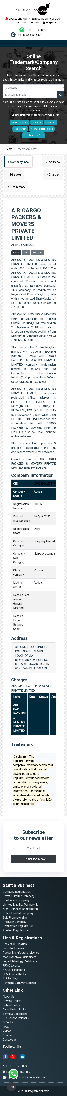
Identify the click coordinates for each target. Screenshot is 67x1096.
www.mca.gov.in (50, 114)
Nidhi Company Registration (20, 909)
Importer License (13, 948)
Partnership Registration (18, 926)
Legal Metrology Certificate (20, 961)
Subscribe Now (33, 859)
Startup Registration (16, 930)
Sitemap (8, 1035)
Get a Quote (20, 22)
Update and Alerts (17, 18)
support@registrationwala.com (25, 1077)
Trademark (17, 187)
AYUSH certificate (14, 970)
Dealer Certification (15, 944)
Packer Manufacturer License (21, 952)
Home (9, 149)
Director (15, 174)
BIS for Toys (11, 978)
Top (11, 1087)
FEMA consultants (14, 974)
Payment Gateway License (19, 982)
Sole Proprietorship (15, 917)
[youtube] (13, 1056)
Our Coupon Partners (16, 1018)
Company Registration (17, 891)
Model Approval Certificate (19, 957)
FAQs (6, 1026)
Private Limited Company (18, 896)
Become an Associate (46, 18)
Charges (54, 174)
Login (35, 22)
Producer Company (14, 922)
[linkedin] (22, 1056)
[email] (33, 848)
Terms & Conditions (15, 1013)
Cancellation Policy (15, 1009)
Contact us (9, 1039)
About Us (8, 996)
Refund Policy (11, 1005)
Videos (7, 1031)
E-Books (8, 1022)
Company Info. (19, 162)
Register (49, 22)
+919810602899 (32, 30)
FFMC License (11, 965)
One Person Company (16, 900)
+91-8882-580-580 (26, 35)
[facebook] (5, 1056)
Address (54, 162)
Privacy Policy (12, 1001)
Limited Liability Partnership (20, 904)
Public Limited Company (18, 913)
